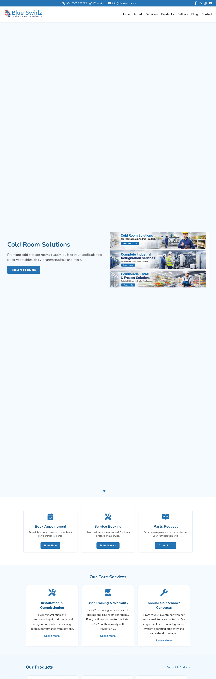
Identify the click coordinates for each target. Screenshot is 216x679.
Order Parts (165, 545)
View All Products (178, 667)
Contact (207, 14)
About (138, 14)
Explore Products (24, 270)
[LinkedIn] (200, 3)
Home (126, 14)
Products (167, 14)
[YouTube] (210, 3)
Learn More (52, 636)
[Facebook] (196, 3)
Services (152, 14)
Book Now (50, 545)
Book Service (108, 545)
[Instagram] (205, 3)
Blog (194, 14)
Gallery (182, 14)
